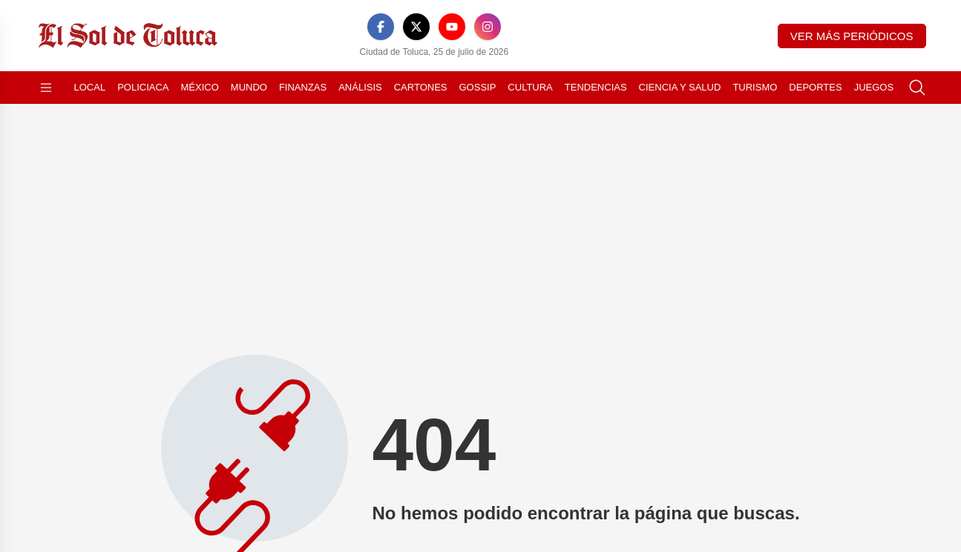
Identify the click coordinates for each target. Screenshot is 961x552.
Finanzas (303, 87)
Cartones (420, 87)
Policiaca (142, 87)
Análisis (360, 87)
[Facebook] (380, 26)
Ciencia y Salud (680, 87)
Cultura (530, 87)
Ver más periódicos (852, 36)
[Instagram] (487, 26)
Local (90, 87)
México (200, 87)
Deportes (815, 87)
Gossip (477, 87)
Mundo (249, 87)
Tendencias (596, 87)
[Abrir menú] (46, 87)
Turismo (754, 87)
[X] (416, 26)
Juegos (873, 87)
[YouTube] (452, 26)
